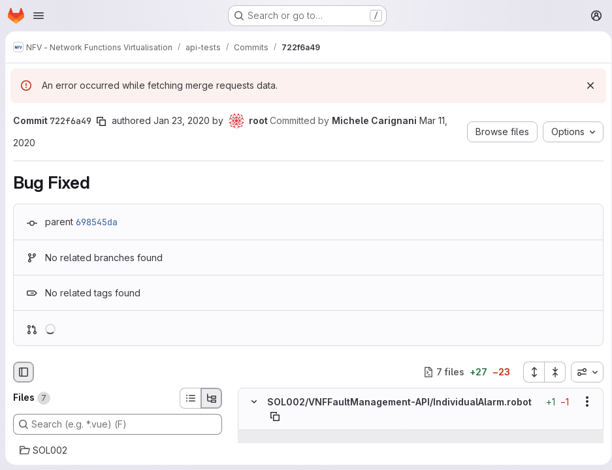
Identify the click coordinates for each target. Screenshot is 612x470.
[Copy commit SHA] (101, 121)
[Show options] (582, 401)
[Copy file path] (275, 416)
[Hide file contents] (254, 401)
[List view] (190, 398)
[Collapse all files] (550, 372)
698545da (97, 222)
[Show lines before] (270, 436)
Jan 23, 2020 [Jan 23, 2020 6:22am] (181, 120)
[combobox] (582, 372)
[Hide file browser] (23, 372)
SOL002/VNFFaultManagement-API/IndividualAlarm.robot (399, 401)
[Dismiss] (586, 85)
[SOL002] (117, 450)
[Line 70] (253, 449)
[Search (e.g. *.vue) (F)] (117, 424)
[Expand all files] (529, 372)
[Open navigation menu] (38, 15)
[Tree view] (211, 398)
